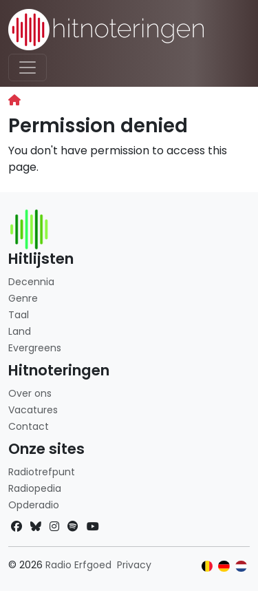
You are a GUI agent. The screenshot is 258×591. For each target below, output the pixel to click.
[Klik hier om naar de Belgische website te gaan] (207, 566)
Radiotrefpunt (41, 472)
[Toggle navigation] (27, 67)
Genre (23, 298)
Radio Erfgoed (78, 565)
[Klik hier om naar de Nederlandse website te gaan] (241, 566)
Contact (28, 426)
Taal (18, 315)
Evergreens (34, 348)
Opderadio (33, 505)
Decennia (31, 282)
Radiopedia (34, 488)
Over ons (30, 393)
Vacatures (33, 410)
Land (19, 331)
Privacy (134, 565)
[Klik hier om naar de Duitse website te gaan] (224, 566)
